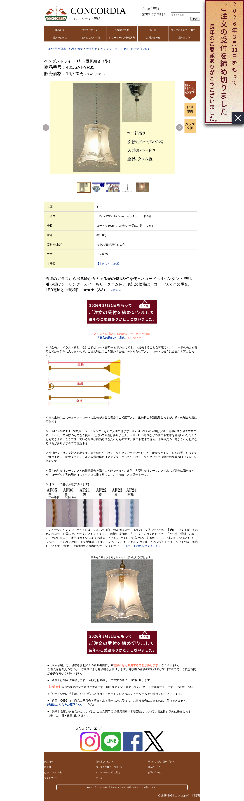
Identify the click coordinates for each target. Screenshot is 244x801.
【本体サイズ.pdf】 (108, 263)
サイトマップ (50, 778)
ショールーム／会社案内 (122, 37)
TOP (49, 48)
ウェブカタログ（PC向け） (109, 767)
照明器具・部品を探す (69, 48)
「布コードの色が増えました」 (141, 546)
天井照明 (91, 48)
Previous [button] (46, 127)
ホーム (99, 778)
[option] (112, 127)
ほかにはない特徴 (91, 37)
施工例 (153, 30)
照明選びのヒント (91, 30)
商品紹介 (59, 30)
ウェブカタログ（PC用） (184, 30)
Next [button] (179, 127)
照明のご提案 (122, 30)
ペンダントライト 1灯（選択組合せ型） (125, 48)
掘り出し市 (184, 37)
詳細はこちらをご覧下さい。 (65, 704)
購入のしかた (60, 37)
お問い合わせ (153, 37)
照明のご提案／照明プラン (161, 761)
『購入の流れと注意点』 (112, 337)
